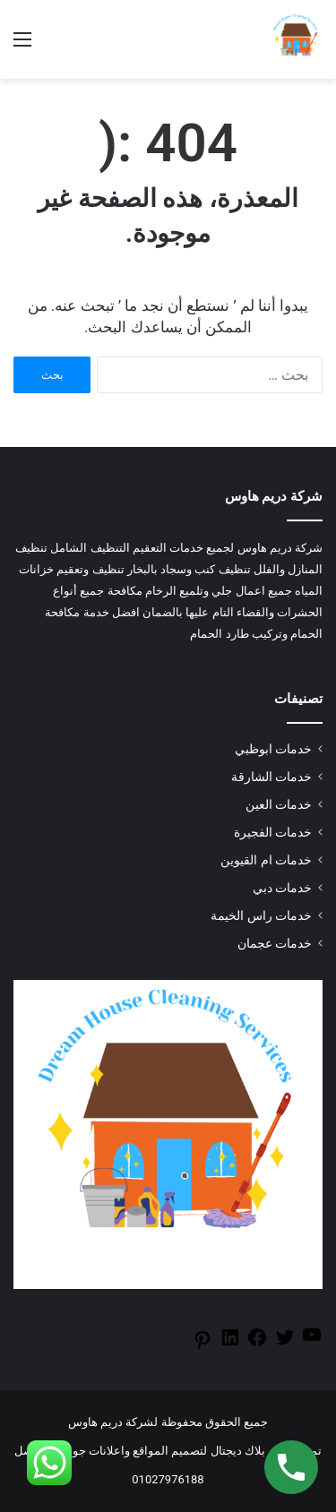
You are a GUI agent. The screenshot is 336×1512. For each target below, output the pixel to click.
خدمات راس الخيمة (261, 915)
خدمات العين (279, 804)
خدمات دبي (282, 888)
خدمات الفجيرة (273, 832)
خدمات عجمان (274, 943)
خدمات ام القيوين (266, 860)
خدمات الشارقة (271, 776)
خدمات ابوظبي (273, 749)
